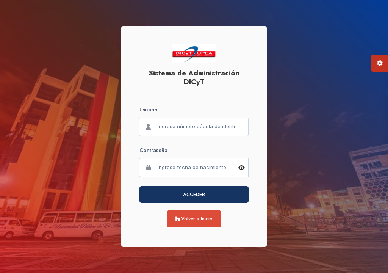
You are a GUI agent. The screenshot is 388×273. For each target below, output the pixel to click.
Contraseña (153, 150)
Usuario (148, 109)
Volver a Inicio (194, 218)
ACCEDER (194, 194)
